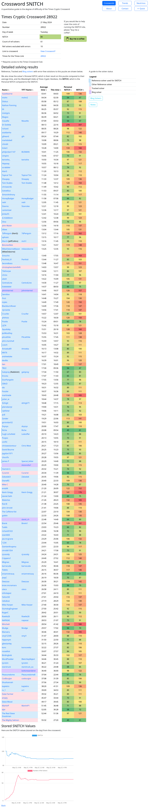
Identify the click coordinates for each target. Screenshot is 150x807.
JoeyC (4, 577)
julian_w (5, 399)
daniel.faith (7, 496)
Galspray (6, 372)
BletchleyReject (28, 659)
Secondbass (7, 263)
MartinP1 (26, 705)
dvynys (25, 426)
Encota (5, 376)
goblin (5, 515)
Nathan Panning (9, 105)
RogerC (5, 612)
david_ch (25, 519)
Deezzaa (5, 581)
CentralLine (7, 282)
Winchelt (6, 624)
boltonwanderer (29, 670)
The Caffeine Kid (9, 511)
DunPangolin (8, 379)
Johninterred (27, 290)
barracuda (6, 566)
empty (5, 698)
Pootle (5, 321)
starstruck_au (27, 667)
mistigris (6, 113)
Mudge (5, 628)
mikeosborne (27, 249)
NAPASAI (6, 620)
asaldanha (6, 132)
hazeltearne (7, 93)
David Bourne (8, 449)
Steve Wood (7, 701)
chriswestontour (9, 445)
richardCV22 (7, 531)
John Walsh (7, 225)
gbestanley (7, 643)
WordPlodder (8, 659)
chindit (5, 144)
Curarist (5, 473)
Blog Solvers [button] (95, 98)
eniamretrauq (8, 573)
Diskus (5, 101)
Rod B (4, 504)
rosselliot (6, 651)
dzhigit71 (26, 403)
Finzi (4, 298)
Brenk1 (25, 523)
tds (3, 387)
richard (5, 128)
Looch (4, 345)
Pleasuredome (8, 674)
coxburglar (26, 678)
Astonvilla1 (26, 465)
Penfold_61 (7, 259)
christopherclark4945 (11, 267)
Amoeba (25, 348)
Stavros (5, 206)
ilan (3, 364)
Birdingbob (7, 655)
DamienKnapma (9, 546)
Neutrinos (141, 3)
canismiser (7, 210)
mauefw (5, 121)
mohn (4, 97)
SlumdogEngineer (10, 608)
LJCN (4, 325)
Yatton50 (6, 597)
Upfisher (6, 410)
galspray (25, 372)
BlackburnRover (9, 306)
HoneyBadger (8, 198)
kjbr (3, 709)
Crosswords (109, 3)
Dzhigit (5, 403)
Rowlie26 (6, 616)
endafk (5, 488)
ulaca (4, 589)
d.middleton (7, 218)
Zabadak (25, 476)
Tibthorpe (6, 271)
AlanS (4, 171)
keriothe (25, 159)
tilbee (4, 229)
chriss (4, 275)
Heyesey (5, 163)
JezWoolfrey (7, 333)
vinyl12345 (6, 636)
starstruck (6, 667)
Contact (125, 8)
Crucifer (5, 314)
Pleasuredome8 (28, 674)
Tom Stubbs (7, 183)
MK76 (4, 352)
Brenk (4, 523)
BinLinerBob (7, 245)
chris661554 (7, 550)
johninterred (7, 290)
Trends (125, 3)
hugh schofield (8, 434)
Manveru (6, 632)
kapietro (5, 686)
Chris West (26, 445)
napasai (25, 620)
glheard (5, 136)
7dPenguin (6, 233)
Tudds (4, 527)
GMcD (5, 383)
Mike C (5, 484)
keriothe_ (6, 159)
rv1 (23, 690)
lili (3, 109)
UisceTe (5, 457)
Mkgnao (5, 562)
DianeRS (5, 480)
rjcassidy (6, 554)
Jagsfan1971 (7, 453)
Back (3, 805)
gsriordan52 (7, 422)
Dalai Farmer (7, 694)
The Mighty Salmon (10, 720)
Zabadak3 (6, 476)
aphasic (5, 237)
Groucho (6, 255)
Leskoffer (26, 434)
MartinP (5, 705)
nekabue (6, 601)
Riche (4, 430)
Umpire (5, 155)
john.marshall (8, 341)
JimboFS (5, 214)
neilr (4, 202)
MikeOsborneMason (11, 249)
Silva (4, 221)
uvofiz (4, 442)
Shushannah (7, 682)
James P (5, 461)
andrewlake (7, 356)
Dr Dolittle (6, 124)
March (5, 241)
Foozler (5, 391)
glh (23, 136)
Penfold (25, 259)
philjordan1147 (8, 152)
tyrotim (5, 663)
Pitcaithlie (26, 337)
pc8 (3, 414)
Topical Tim (7, 175)
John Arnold (7, 507)
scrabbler (6, 167)
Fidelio (5, 570)
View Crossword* (48, 51)
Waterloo (6, 500)
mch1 (24, 241)
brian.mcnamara (9, 585)
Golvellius (6, 190)
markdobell (7, 140)
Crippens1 (6, 558)
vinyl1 (24, 636)
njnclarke (6, 310)
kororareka (26, 647)
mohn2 (25, 97)
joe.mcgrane (7, 539)
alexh (4, 279)
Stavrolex (26, 206)
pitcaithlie (6, 337)
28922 (43, 56)
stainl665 (6, 535)
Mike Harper (7, 604)
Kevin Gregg (7, 492)
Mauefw (25, 121)
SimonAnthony (8, 194)
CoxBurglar (7, 678)
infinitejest (6, 593)
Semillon (6, 294)
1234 (4, 542)
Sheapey (5, 179)
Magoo (5, 117)
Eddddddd (6, 286)
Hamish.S (6, 469)
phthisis (5, 317)
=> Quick (141, 8)
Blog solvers (27, 71)
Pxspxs (5, 438)
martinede (6, 395)
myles (4, 302)
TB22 (4, 368)
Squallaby (6, 329)
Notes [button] (93, 104)
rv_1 (4, 690)
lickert (5, 148)
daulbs (5, 360)
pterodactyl (7, 407)
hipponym (6, 639)
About (109, 8)
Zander (5, 418)
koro (4, 647)
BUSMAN (26, 152)
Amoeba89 (6, 348)
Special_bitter (27, 461)
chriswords (7, 187)
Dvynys (5, 426)
